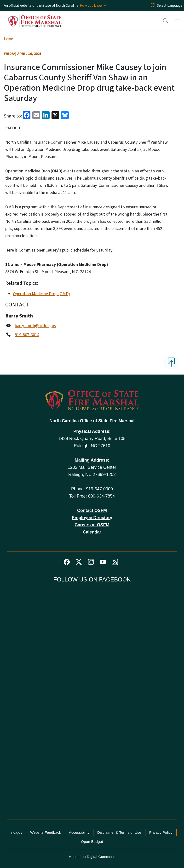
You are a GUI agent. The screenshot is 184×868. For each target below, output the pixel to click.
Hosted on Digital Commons (92, 857)
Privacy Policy (160, 832)
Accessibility (79, 832)
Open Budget (92, 841)
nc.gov (16, 832)
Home (8, 38)
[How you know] (93, 5)
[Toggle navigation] (177, 21)
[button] (162, 21)
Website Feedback (45, 832)
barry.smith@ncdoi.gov (35, 326)
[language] (170, 5)
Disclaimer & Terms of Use (119, 832)
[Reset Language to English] (153, 5)
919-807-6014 (27, 335)
